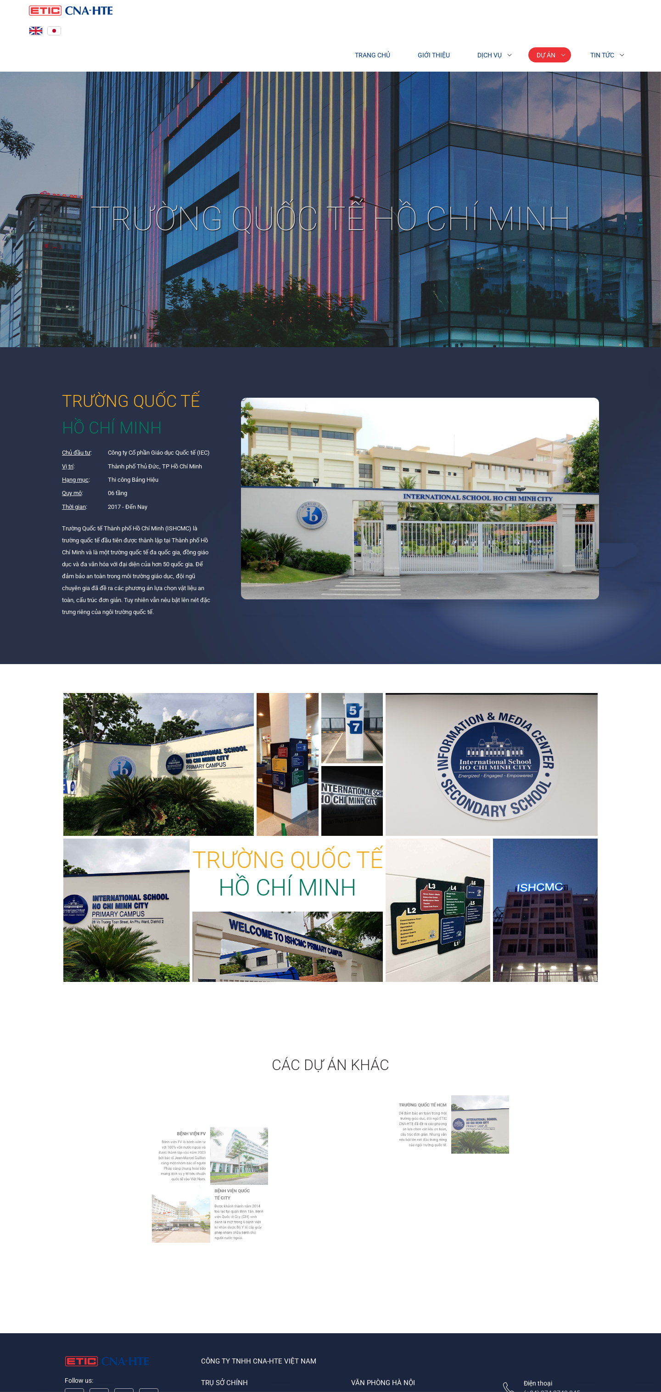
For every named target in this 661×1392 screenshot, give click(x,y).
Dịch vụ (489, 55)
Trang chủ (372, 55)
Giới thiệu (434, 55)
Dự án (546, 55)
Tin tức (602, 55)
